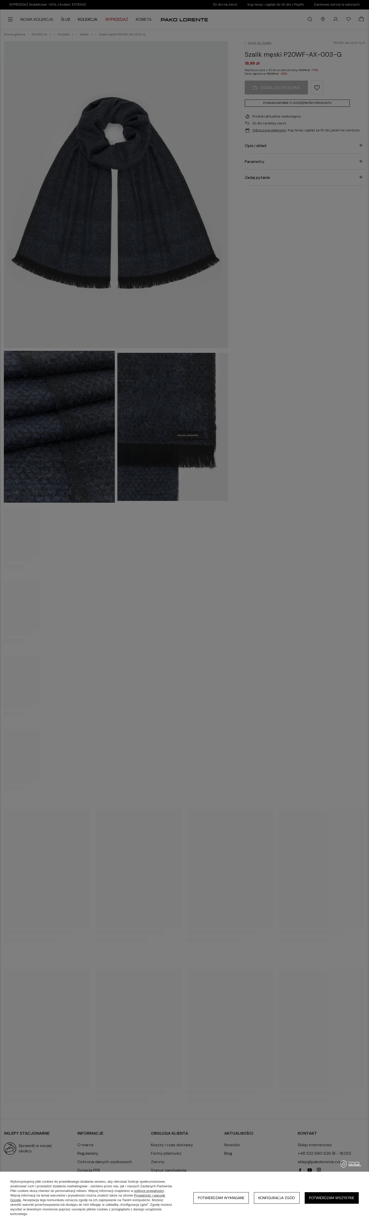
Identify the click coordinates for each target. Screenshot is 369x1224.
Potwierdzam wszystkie (331, 1198)
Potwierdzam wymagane (221, 1198)
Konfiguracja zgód (276, 1198)
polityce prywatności (149, 1191)
